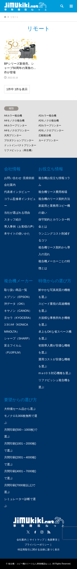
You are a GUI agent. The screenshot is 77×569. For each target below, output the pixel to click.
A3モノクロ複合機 (49, 120)
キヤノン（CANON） (18, 310)
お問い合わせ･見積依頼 (19, 178)
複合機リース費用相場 (52, 191)
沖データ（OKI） (15, 303)
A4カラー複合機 (13, 115)
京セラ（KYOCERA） (18, 317)
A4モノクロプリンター (16, 130)
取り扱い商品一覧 (15, 290)
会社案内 (10, 184)
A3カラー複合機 (47, 115)
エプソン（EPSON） (17, 297)
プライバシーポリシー (37, 544)
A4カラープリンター (15, 125)
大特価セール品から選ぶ (20, 408)
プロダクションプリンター (19, 140)
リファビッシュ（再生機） (19, 150)
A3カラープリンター (50, 125)
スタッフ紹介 (12, 219)
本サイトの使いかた (17, 233)
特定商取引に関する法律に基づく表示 (39, 549)
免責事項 (52, 539)
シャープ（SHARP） (17, 338)
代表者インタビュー (17, 191)
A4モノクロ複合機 (14, 120)
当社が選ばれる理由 (17, 212)
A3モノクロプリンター (51, 130)
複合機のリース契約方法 (54, 198)
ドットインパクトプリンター (20, 145)
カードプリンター (48, 140)
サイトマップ (37, 539)
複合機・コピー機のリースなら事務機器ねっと (29, 564)
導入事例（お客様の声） (20, 226)
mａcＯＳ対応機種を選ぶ (54, 373)
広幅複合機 (45, 135)
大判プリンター (12, 135)
